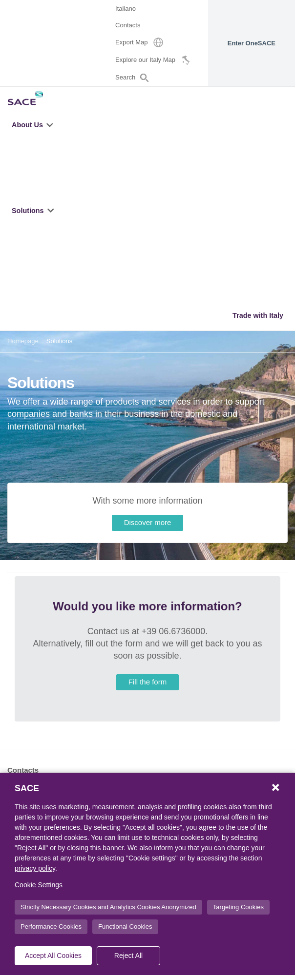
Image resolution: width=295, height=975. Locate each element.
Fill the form (147, 682)
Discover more (147, 522)
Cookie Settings (39, 885)
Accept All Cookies (53, 955)
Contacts (23, 770)
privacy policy (35, 868)
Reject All (128, 955)
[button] (50, 125)
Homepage (23, 341)
